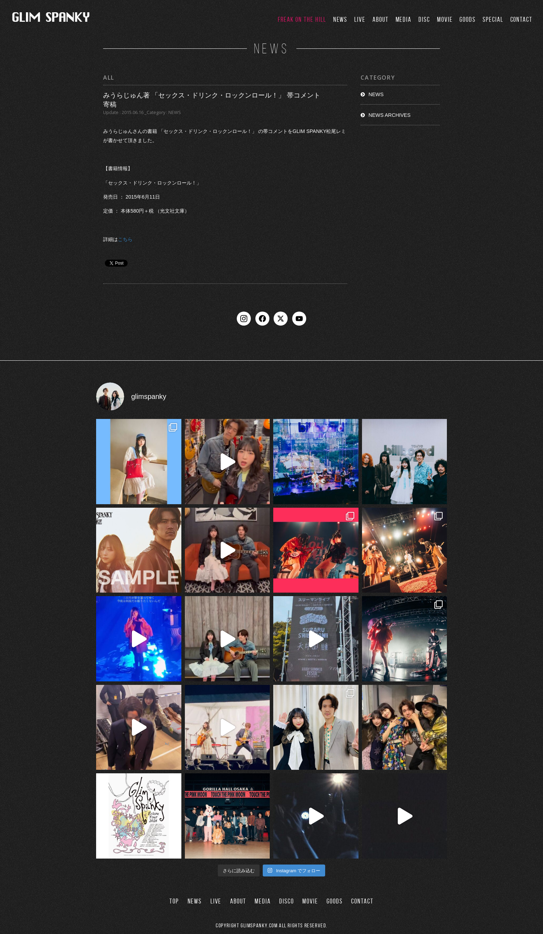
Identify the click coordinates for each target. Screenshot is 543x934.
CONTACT (521, 19)
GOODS (468, 19)
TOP (174, 901)
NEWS (340, 19)
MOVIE (445, 19)
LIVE (360, 19)
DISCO (286, 901)
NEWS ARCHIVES (389, 115)
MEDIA (404, 19)
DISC (424, 19)
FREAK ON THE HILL (302, 19)
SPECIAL (493, 19)
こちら (125, 239)
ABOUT (381, 19)
